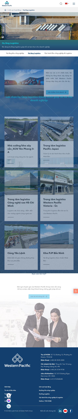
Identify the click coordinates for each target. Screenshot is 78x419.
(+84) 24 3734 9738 (52, 369)
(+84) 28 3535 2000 (52, 360)
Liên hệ (6, 401)
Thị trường (7, 397)
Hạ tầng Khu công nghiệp (47, 390)
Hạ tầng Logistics (34, 53)
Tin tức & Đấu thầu (10, 390)
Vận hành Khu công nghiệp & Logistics (58, 53)
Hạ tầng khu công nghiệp (15, 53)
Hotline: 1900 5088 (45, 401)
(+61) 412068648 (52, 379)
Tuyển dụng (8, 394)
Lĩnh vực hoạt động (14, 10)
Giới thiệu (7, 387)
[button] (67, 3)
